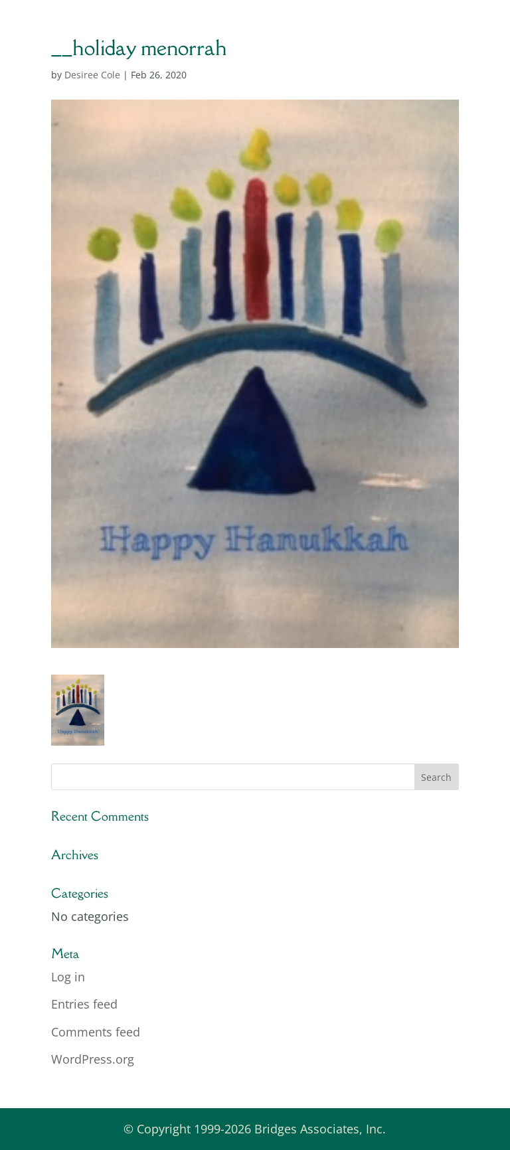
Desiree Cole (92, 74)
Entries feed (84, 1004)
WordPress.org (92, 1059)
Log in (68, 977)
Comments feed (95, 1032)
